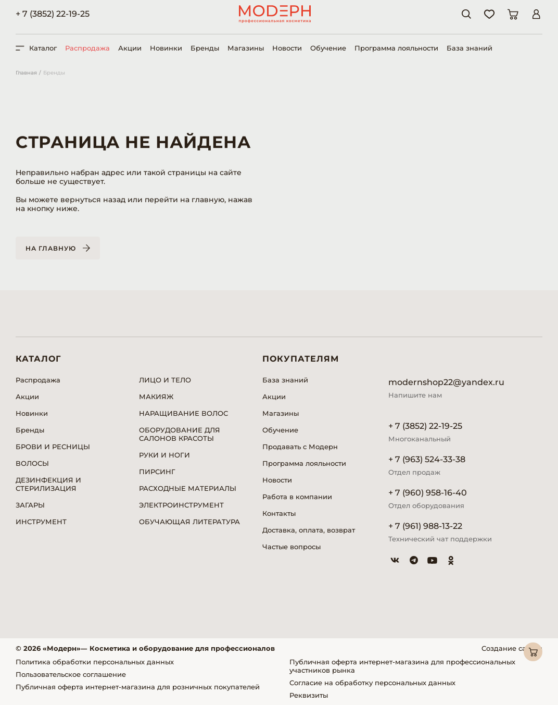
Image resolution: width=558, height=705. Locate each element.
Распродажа (87, 48)
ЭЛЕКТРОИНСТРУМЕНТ (181, 505)
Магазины (245, 48)
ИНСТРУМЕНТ (41, 521)
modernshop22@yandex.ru (446, 382)
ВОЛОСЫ (32, 463)
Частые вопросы (291, 546)
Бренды (205, 48)
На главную (51, 248)
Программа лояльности (396, 48)
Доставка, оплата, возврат (308, 530)
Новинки (166, 48)
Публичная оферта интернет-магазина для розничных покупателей (138, 687)
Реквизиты (308, 695)
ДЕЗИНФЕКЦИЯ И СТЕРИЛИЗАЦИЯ (48, 484)
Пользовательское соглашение (71, 674)
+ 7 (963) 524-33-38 (426, 459)
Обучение (328, 48)
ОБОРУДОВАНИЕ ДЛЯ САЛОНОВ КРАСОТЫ (179, 434)
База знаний (469, 48)
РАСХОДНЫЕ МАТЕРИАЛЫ (187, 488)
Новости (287, 48)
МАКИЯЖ (156, 396)
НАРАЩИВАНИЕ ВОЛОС (183, 413)
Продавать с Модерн (300, 446)
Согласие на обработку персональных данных (372, 682)
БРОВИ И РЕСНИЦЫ (53, 446)
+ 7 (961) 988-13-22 (425, 526)
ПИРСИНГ (157, 471)
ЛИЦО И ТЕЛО (165, 380)
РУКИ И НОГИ (164, 455)
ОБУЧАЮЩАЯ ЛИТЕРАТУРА (189, 521)
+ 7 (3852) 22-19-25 (53, 14)
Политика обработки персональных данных (95, 662)
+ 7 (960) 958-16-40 (427, 493)
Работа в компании (297, 496)
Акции (130, 48)
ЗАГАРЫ (30, 505)
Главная (26, 72)
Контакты (279, 513)
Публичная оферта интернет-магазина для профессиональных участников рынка (402, 666)
